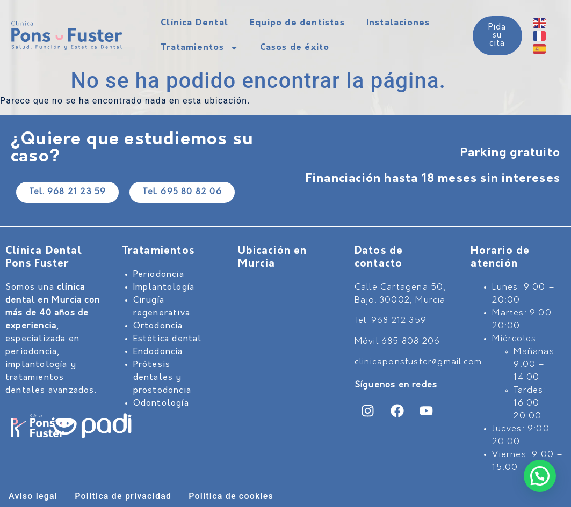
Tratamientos (199, 47)
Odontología (161, 403)
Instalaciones (398, 23)
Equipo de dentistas (297, 23)
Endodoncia (158, 352)
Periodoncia (158, 274)
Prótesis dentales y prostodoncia (162, 378)
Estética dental (167, 339)
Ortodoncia (158, 326)
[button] (540, 476)
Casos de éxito (295, 47)
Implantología (164, 287)
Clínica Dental (194, 23)
